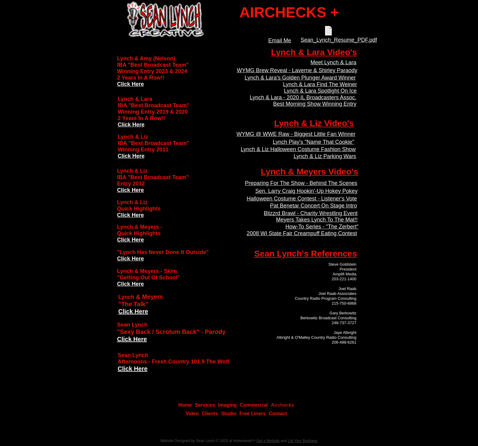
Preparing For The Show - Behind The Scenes (301, 183)
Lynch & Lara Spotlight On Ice (320, 91)
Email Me (279, 40)
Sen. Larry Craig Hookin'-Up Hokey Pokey (306, 191)
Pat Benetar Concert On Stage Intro (313, 206)
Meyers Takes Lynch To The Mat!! (317, 220)
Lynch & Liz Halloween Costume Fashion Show (298, 149)
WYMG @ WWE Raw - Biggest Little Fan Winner (296, 134)
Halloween (260, 199)
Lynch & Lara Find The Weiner (320, 84)
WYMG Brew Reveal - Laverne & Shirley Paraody (297, 70)
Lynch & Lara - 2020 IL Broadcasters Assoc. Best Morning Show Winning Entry (303, 100)
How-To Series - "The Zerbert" (321, 227)
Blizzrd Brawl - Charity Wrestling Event (311, 213)
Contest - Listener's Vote (326, 199)
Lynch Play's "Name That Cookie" (313, 142)
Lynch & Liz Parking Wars (325, 156)
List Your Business (303, 441)
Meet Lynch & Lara (333, 62)
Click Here (133, 311)
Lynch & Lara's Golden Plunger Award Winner (300, 78)
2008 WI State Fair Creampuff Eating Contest (302, 233)
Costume (285, 199)
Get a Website (268, 441)
